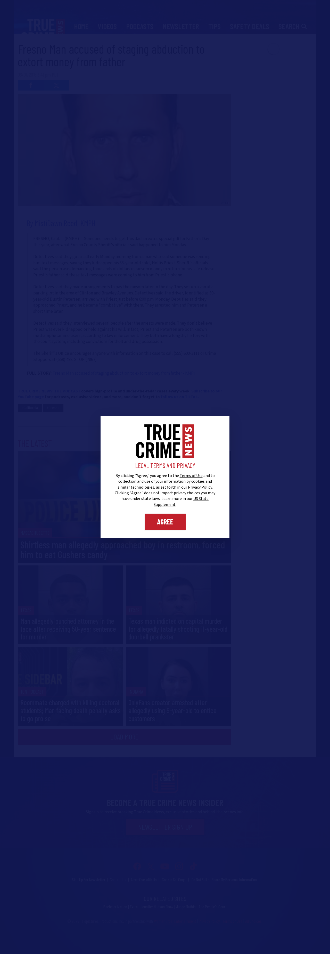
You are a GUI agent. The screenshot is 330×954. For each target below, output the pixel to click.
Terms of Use (191, 476)
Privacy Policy (200, 487)
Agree (165, 521)
